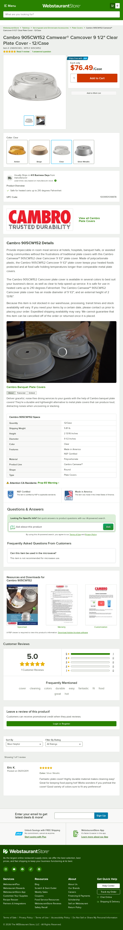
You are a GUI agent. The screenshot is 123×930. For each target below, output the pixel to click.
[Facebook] (22, 869)
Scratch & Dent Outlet (45, 888)
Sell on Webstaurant (78, 903)
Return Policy (74, 907)
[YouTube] (14, 869)
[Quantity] (74, 78)
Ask (108, 526)
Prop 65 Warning (47, 482)
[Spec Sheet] (22, 606)
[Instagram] (5, 869)
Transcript (21, 393)
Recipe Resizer (10, 899)
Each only (75, 63)
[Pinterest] (39, 869)
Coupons (39, 896)
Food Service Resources (47, 899)
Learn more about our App (94, 836)
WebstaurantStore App (14, 892)
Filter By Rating (53, 740)
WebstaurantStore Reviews (48, 903)
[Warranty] (61, 606)
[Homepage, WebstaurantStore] (62, 6)
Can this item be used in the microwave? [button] (33, 553)
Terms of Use (75, 534)
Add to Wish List (94, 93)
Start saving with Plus (35, 836)
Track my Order (108, 891)
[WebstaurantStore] (43, 851)
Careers (72, 892)
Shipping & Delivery (108, 901)
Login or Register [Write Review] (61, 723)
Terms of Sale (9, 918)
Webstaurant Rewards (14, 888)
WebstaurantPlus (11, 884)
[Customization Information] (100, 606)
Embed (32, 393)
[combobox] (61, 14)
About (11, 393)
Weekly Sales (41, 892)
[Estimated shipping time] (55, 180)
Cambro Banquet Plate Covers (26, 387)
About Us (73, 884)
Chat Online (104, 897)
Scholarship (74, 899)
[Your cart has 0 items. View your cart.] (115, 5)
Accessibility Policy (60, 918)
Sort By (9, 740)
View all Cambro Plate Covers (89, 220)
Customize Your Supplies (15, 896)
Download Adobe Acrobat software (73, 632)
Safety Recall (41, 907)
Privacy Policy (91, 534)
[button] (29, 120)
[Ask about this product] (61, 526)
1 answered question (41, 51)
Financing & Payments (79, 896)
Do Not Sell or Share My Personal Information (95, 918)
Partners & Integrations (14, 903)
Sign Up (101, 815)
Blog (37, 884)
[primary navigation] (10, 5)
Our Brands (74, 888)
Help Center (108, 885)
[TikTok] (30, 869)
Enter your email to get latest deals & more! (31, 815)
